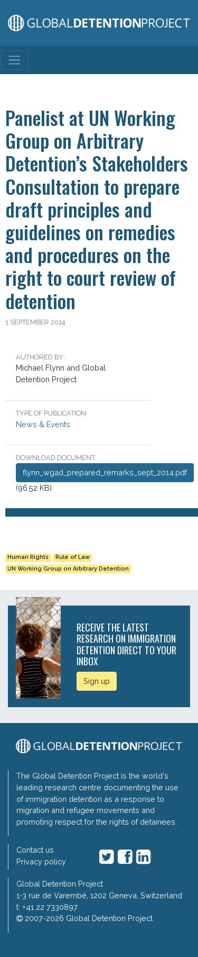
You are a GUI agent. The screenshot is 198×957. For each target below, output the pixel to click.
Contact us (35, 849)
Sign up (96, 680)
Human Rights (28, 557)
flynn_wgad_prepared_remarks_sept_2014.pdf (105, 472)
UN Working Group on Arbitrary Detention (68, 568)
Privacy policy (41, 861)
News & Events (43, 424)
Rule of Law (72, 557)
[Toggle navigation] (15, 60)
